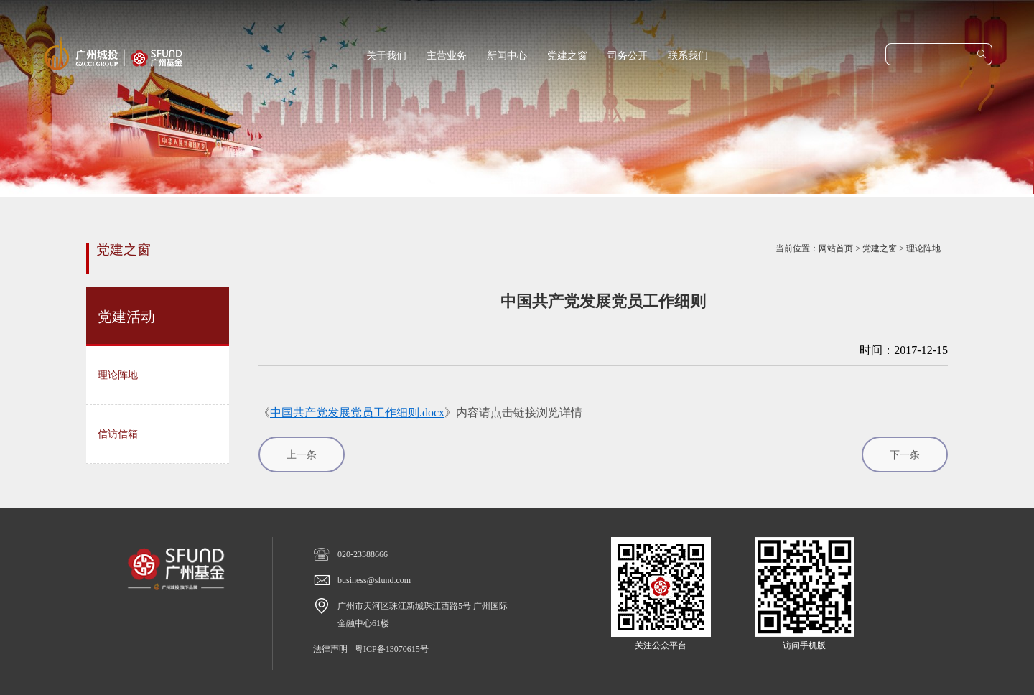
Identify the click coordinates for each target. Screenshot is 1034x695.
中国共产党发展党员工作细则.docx (357, 412)
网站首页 (836, 248)
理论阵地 (923, 248)
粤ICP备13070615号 (392, 649)
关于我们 (386, 55)
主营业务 (447, 55)
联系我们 (688, 55)
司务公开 (627, 55)
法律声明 (330, 649)
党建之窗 (567, 55)
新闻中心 (507, 55)
